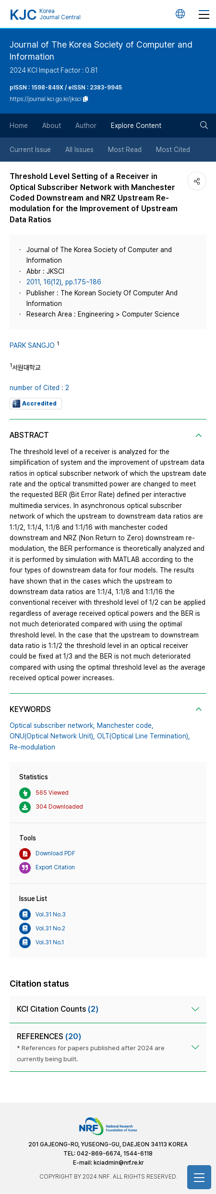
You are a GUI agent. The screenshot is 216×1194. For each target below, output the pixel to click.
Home (19, 125)
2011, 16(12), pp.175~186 (63, 282)
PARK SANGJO (32, 345)
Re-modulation (32, 747)
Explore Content (136, 125)
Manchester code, (125, 725)
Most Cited (173, 149)
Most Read (125, 149)
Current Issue (30, 149)
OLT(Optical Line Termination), (143, 736)
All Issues (79, 149)
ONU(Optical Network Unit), (52, 736)
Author (85, 125)
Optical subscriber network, (52, 725)
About (51, 125)
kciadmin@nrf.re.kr (119, 1162)
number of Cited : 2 (39, 388)
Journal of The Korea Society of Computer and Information (101, 50)
